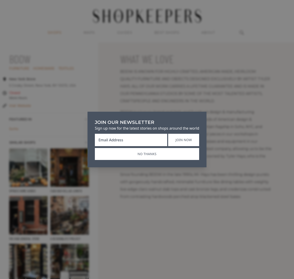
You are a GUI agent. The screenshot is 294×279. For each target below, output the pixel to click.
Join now (183, 140)
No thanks (147, 154)
